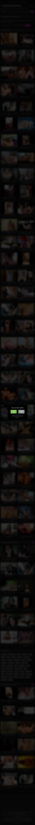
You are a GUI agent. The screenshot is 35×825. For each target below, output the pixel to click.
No (21, 411)
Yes (14, 411)
